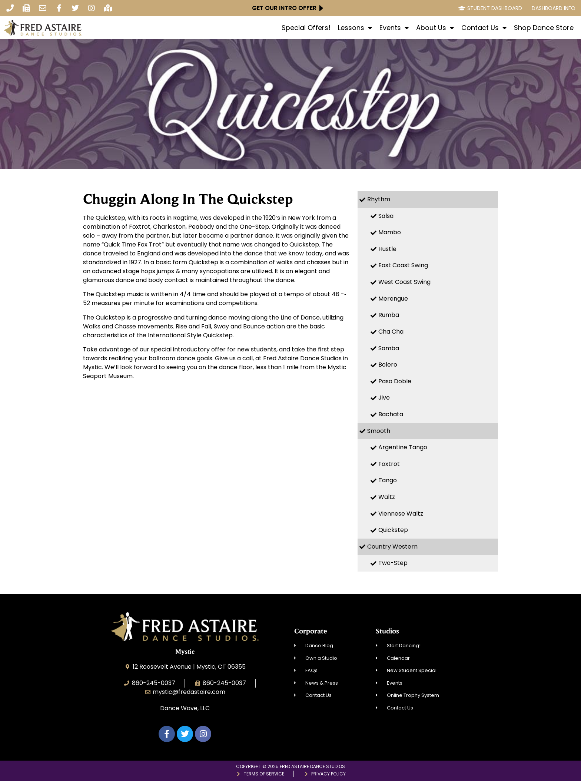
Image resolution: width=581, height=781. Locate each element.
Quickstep (393, 530)
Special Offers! (306, 28)
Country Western (392, 546)
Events (394, 28)
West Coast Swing (404, 282)
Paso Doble (394, 381)
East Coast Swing (403, 265)
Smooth (378, 431)
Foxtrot (389, 464)
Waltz (386, 497)
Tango (387, 480)
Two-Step (393, 563)
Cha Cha (391, 331)
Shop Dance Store (544, 28)
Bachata (390, 414)
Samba (388, 348)
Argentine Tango (402, 447)
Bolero (387, 364)
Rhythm (378, 199)
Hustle (387, 249)
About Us (435, 28)
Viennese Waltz (400, 513)
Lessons (355, 28)
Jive (384, 397)
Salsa (386, 216)
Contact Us (484, 28)
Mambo (389, 232)
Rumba (388, 315)
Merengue (393, 298)
